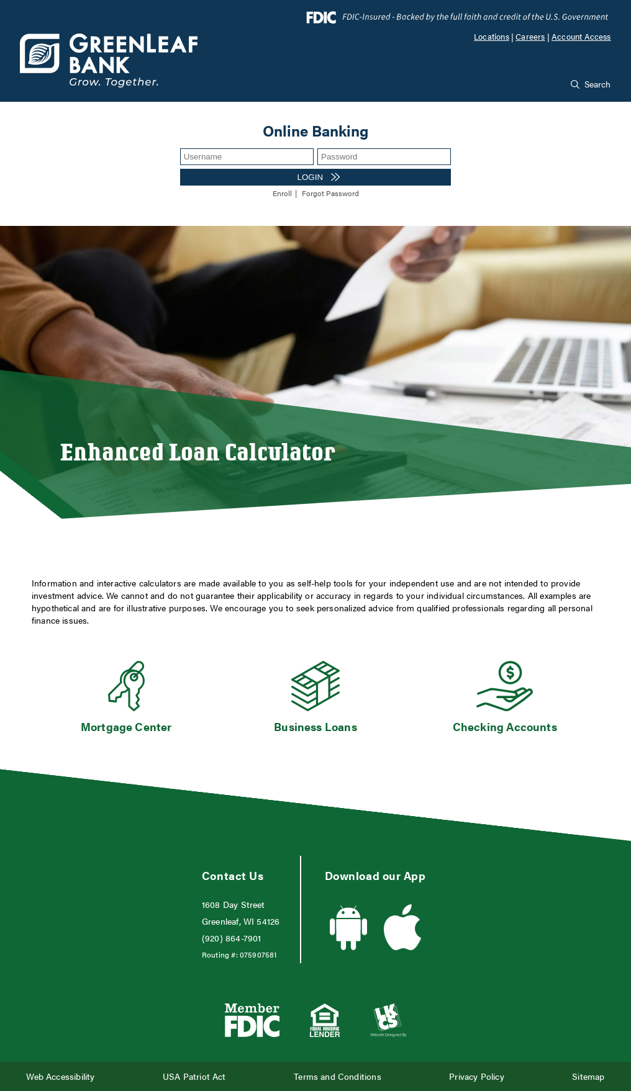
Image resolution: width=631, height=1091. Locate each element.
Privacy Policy (476, 1076)
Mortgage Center (126, 726)
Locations (491, 36)
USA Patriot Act (194, 1076)
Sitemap (588, 1076)
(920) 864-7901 (231, 938)
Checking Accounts (505, 726)
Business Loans (315, 726)
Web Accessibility (60, 1076)
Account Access (581, 36)
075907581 (258, 954)
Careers (530, 36)
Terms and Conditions (337, 1076)
